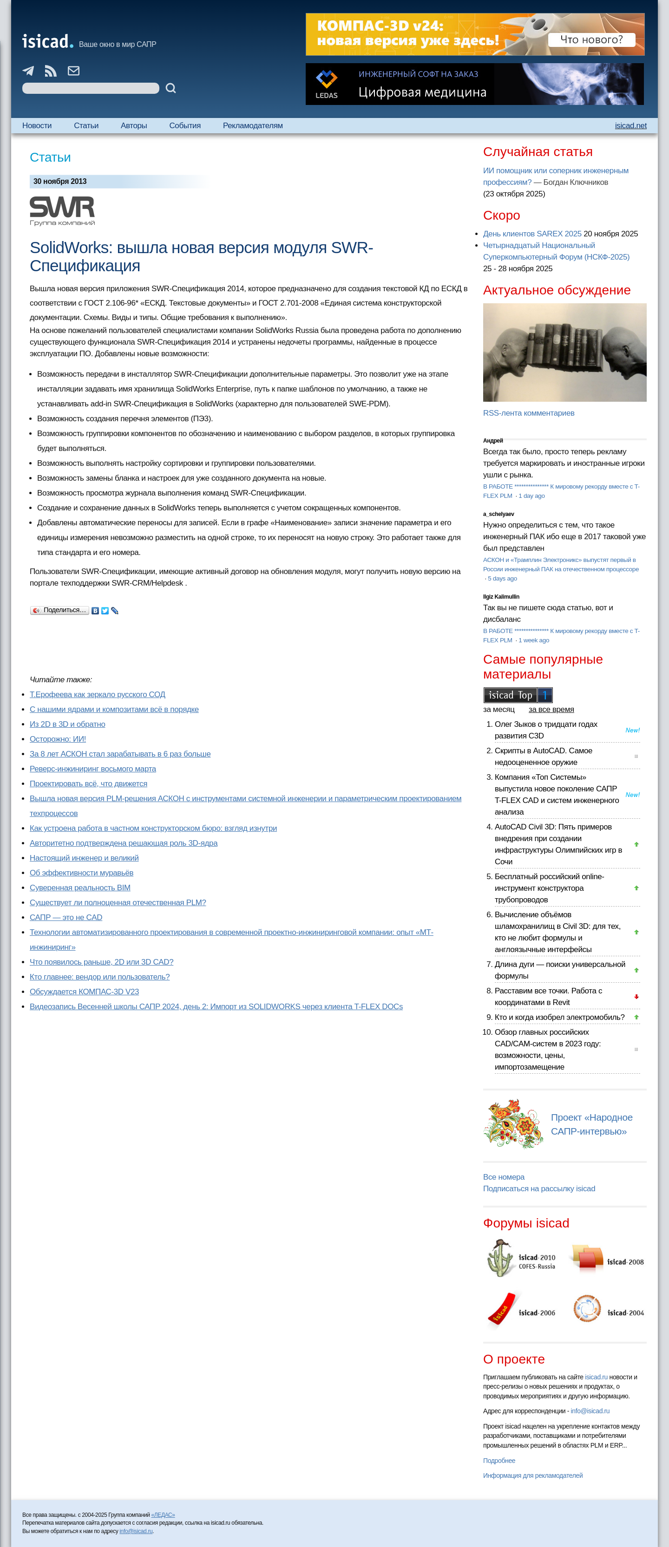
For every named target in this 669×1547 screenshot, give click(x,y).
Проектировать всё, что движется (88, 783)
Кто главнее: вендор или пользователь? (100, 977)
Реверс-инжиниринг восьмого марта (93, 768)
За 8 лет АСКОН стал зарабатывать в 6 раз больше (120, 754)
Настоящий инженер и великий (84, 858)
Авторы (134, 125)
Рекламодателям (253, 125)
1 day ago (531, 495)
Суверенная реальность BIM (80, 887)
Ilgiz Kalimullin (501, 597)
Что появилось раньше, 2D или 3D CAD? (101, 962)
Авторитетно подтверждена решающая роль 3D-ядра (123, 843)
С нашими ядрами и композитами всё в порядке (114, 709)
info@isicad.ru (590, 1411)
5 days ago (502, 578)
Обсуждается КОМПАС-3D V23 (84, 991)
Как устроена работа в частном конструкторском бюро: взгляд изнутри (153, 828)
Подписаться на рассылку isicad (539, 1188)
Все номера (504, 1177)
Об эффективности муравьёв (81, 872)
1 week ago (533, 640)
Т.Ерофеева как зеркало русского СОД (97, 694)
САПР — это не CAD (66, 917)
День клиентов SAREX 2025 (532, 233)
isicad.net (631, 125)
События (185, 125)
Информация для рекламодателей (533, 1475)
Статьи (86, 125)
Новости (37, 125)
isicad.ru (596, 1377)
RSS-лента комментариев (529, 413)
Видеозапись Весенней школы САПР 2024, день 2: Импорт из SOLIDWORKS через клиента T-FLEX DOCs (216, 1006)
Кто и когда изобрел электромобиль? (560, 1017)
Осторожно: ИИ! (58, 739)
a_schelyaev (498, 514)
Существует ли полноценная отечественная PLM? (118, 902)
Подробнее (499, 1460)
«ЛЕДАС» (163, 1515)
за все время (551, 709)
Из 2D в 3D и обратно (67, 724)
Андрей (493, 440)
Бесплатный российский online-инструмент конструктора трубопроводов (549, 888)
